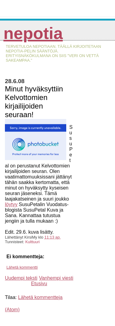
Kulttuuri (32, 242)
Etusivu (39, 283)
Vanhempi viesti (56, 278)
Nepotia (33, 33)
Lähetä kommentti (22, 267)
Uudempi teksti (21, 278)
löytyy (11, 204)
